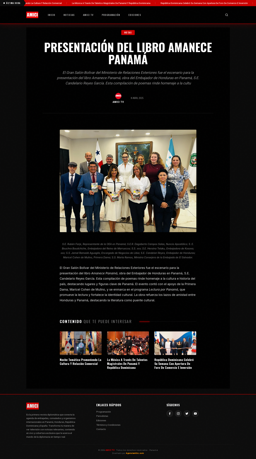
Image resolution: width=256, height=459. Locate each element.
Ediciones (134, 15)
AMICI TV (88, 15)
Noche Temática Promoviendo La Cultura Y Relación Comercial (42, 3)
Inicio (51, 15)
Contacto (101, 429)
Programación (111, 15)
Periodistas (102, 416)
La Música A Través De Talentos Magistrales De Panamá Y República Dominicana (122, 3)
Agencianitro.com (135, 453)
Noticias (69, 15)
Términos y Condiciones (108, 424)
